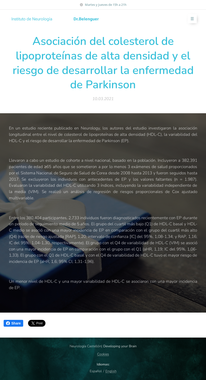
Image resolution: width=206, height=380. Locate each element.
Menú (191, 18)
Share (13, 323)
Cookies (103, 354)
